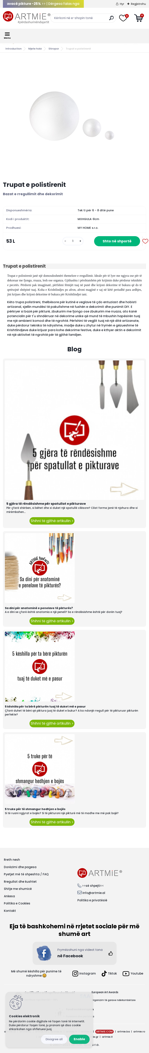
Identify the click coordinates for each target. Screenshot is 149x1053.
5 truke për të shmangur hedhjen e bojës (35, 809)
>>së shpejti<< (93, 886)
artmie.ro (139, 1031)
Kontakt (10, 911)
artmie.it (107, 1037)
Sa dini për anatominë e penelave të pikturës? (39, 608)
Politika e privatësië (92, 900)
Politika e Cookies (17, 903)
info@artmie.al (93, 893)
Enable (79, 1039)
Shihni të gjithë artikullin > (52, 521)
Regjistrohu (138, 4)
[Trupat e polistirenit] (74, 117)
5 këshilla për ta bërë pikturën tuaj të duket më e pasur (45, 706)
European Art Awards (105, 992)
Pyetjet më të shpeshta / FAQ (26, 874)
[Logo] (26, 17)
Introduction (13, 48)
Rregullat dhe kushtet (20, 882)
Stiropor (54, 48)
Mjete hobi (35, 48)
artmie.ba (123, 1031)
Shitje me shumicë (18, 889)
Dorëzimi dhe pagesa (20, 867)
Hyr (122, 4)
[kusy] (73, 241)
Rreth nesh (12, 860)
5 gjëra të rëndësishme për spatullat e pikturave (46, 503)
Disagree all (54, 1039)
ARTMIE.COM (104, 1031)
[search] (111, 19)
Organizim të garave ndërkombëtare (114, 1000)
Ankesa (9, 896)
